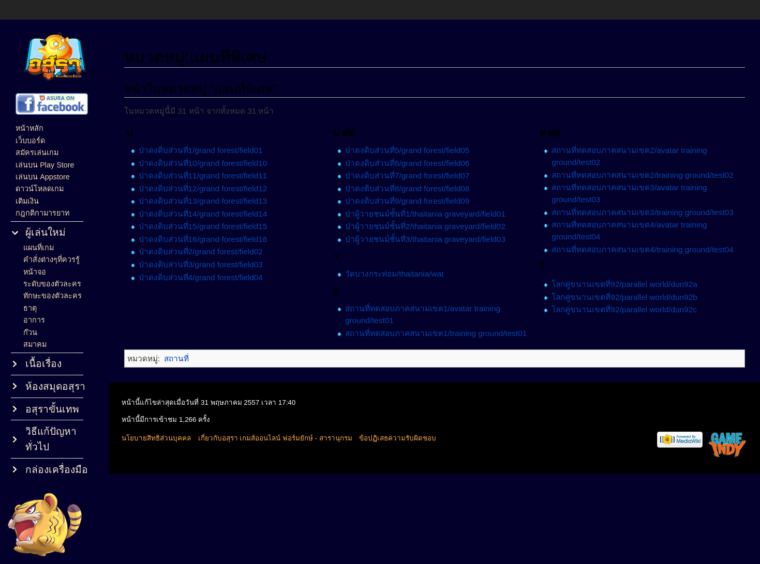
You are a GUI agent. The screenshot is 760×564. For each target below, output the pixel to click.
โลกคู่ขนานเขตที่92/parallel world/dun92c (624, 309)
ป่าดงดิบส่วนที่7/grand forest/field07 (407, 175)
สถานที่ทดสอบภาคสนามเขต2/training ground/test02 (642, 175)
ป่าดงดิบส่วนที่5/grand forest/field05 (407, 150)
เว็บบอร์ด (30, 140)
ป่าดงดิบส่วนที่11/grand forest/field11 (203, 175)
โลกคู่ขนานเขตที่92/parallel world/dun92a (624, 284)
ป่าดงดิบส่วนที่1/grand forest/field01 (201, 150)
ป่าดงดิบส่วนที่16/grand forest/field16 (203, 239)
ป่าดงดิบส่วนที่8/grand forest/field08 (407, 188)
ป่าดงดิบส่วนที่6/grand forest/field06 (407, 163)
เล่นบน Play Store (45, 165)
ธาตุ (30, 308)
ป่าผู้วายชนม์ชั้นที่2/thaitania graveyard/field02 (425, 226)
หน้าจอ (34, 272)
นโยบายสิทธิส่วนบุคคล (156, 438)
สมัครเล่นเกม (37, 152)
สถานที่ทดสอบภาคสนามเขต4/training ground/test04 (642, 249)
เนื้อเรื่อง (43, 363)
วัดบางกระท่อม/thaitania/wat (394, 273)
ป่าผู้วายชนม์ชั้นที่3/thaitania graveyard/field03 (425, 239)
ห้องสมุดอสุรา (55, 386)
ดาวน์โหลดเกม (40, 189)
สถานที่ (176, 358)
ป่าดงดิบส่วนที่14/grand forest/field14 (203, 213)
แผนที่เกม (38, 247)
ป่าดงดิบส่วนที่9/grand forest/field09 (407, 200)
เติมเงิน (27, 201)
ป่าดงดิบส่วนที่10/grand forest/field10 (203, 163)
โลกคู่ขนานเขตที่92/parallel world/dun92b (624, 297)
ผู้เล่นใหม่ (45, 232)
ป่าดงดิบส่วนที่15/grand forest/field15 (203, 226)
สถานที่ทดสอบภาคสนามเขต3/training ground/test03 (642, 212)
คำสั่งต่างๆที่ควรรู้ (51, 259)
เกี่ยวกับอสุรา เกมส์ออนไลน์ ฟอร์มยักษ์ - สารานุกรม (275, 438)
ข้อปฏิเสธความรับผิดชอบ (397, 438)
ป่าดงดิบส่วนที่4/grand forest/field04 (201, 277)
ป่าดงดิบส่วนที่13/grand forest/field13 (203, 200)
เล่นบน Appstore (43, 177)
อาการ (34, 320)
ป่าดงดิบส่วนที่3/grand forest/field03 (201, 264)
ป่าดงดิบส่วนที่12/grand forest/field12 (203, 188)
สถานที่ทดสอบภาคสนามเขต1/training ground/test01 (436, 333)
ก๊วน (30, 332)
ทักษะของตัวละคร (52, 296)
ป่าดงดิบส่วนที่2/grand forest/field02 (201, 251)
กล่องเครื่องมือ (56, 469)
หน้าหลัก (29, 128)
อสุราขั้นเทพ (52, 409)
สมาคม (35, 344)
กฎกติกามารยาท (42, 213)
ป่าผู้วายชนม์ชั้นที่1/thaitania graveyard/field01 (425, 213)
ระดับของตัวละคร (52, 284)
